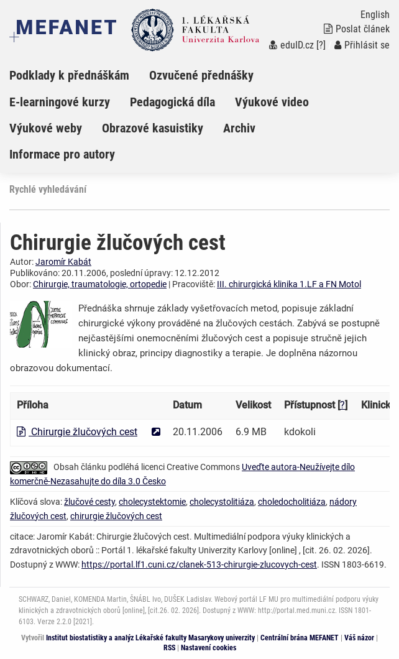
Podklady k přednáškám (69, 75)
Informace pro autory (62, 154)
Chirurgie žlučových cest (77, 432)
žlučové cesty (89, 502)
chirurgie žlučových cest (116, 516)
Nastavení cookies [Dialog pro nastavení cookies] (208, 647)
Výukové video (272, 101)
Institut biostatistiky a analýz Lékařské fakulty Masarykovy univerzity (150, 638)
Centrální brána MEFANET (299, 638)
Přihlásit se (362, 45)
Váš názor (359, 638)
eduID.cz (291, 45)
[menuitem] (79, 75)
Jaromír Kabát (63, 262)
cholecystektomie (152, 502)
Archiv (239, 128)
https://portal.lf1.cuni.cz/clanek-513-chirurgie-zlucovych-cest (199, 564)
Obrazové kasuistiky (152, 128)
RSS (169, 647)
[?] (321, 45)
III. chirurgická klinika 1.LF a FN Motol (289, 284)
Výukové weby (45, 128)
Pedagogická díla (172, 101)
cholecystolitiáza (222, 502)
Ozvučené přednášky (201, 75)
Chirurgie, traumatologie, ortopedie (100, 284)
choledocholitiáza (292, 502)
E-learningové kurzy (59, 101)
